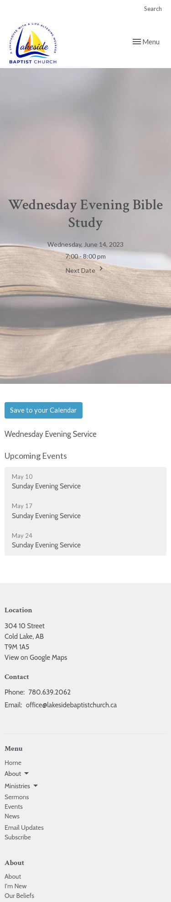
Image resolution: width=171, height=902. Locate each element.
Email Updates (24, 827)
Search (153, 8)
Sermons (17, 797)
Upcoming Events (36, 456)
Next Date (85, 269)
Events (14, 806)
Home (13, 763)
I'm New (15, 886)
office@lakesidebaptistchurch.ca (71, 705)
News (12, 816)
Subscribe (18, 837)
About (13, 876)
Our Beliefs (19, 895)
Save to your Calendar (43, 410)
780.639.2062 (49, 692)
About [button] (17, 773)
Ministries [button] (22, 786)
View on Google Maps (36, 657)
